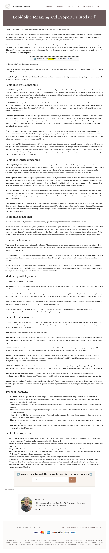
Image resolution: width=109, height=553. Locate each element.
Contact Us (97, 527)
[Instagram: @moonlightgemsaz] (36, 509)
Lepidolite (11, 489)
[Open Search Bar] (103, 6)
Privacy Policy (72, 527)
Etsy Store (49, 6)
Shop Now (60, 6)
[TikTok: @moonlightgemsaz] (39, 509)
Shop (73, 59)
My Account (89, 6)
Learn (71, 6)
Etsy (68, 59)
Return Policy (85, 527)
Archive (61, 527)
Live (78, 6)
